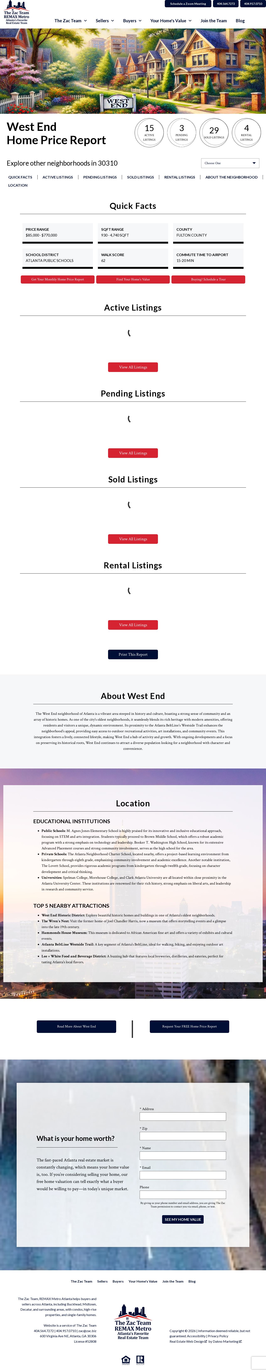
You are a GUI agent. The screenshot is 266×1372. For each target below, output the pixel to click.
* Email (145, 1168)
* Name (145, 1148)
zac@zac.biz (87, 1331)
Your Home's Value (143, 1281)
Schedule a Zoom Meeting (182, 3)
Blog (240, 21)
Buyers (118, 1281)
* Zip (143, 1128)
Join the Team (214, 21)
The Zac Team (81, 1281)
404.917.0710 (66, 1331)
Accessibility (196, 1336)
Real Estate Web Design (188, 1341)
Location (17, 185)
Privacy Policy (218, 1336)
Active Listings (58, 177)
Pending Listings (100, 177)
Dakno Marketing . (227, 1341)
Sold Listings (140, 177)
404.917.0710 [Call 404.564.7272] (252, 3)
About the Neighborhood (232, 177)
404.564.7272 (44, 1331)
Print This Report (133, 655)
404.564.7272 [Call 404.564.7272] (221, 3)
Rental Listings (179, 177)
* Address (147, 1109)
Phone (144, 1187)
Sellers (102, 1281)
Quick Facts (20, 177)
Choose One (213, 163)
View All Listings (133, 367)
